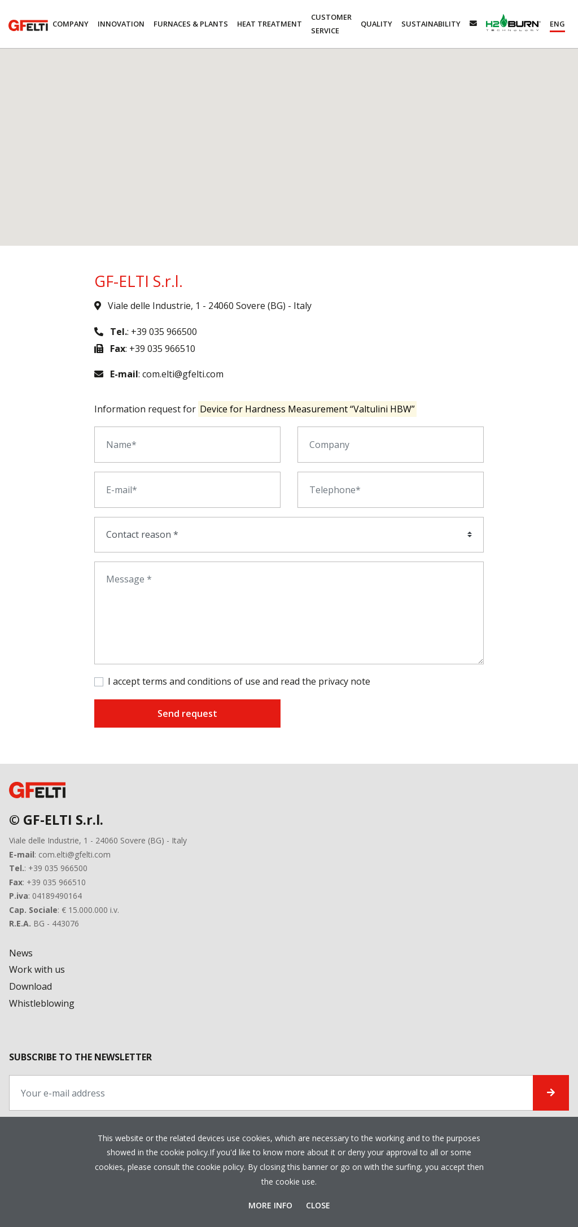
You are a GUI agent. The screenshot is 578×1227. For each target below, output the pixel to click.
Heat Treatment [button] (269, 24)
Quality (376, 24)
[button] (557, 24)
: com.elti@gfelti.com (159, 374)
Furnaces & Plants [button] (191, 24)
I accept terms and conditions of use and (239, 681)
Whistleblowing (42, 1003)
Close (318, 1205)
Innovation (121, 24)
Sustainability (431, 24)
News (21, 953)
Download (30, 986)
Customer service (331, 24)
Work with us (37, 969)
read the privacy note (325, 681)
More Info (271, 1205)
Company (70, 24)
